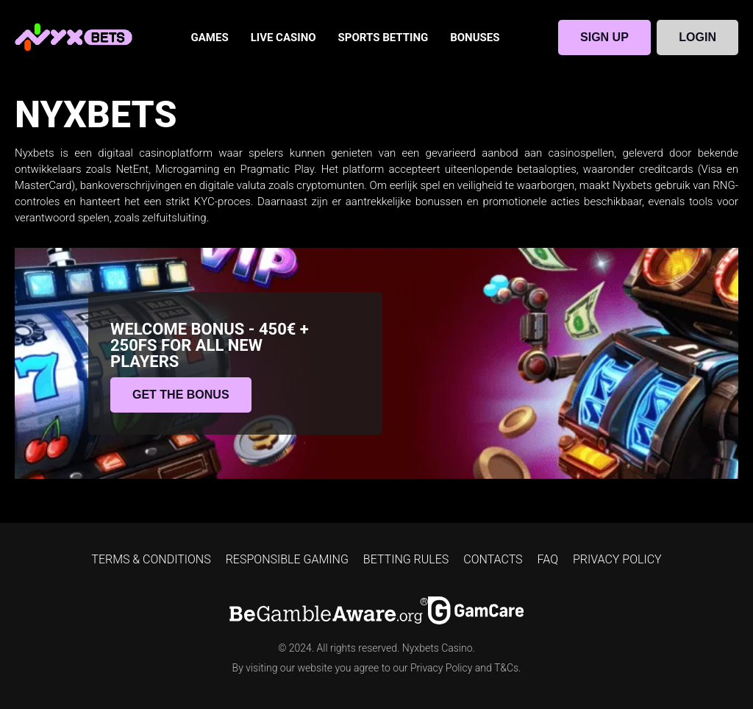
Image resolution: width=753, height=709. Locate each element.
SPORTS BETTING (383, 37)
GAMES (210, 37)
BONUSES (474, 37)
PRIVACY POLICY (617, 559)
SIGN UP (604, 37)
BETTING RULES (406, 559)
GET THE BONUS (180, 394)
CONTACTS (492, 559)
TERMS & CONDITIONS (150, 559)
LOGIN (697, 37)
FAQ (548, 559)
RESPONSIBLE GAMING (287, 559)
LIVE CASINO (283, 37)
